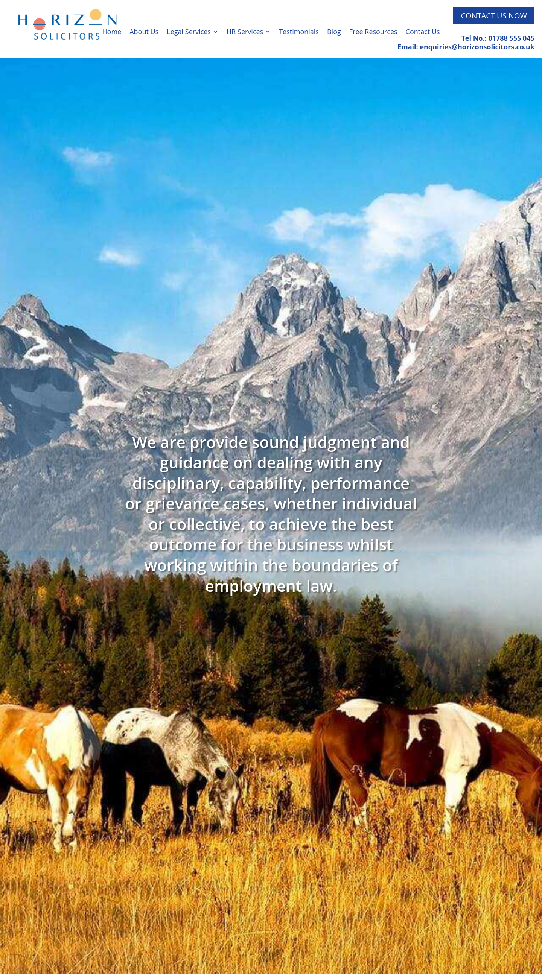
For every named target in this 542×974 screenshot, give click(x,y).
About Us (143, 32)
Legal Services (189, 32)
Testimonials (299, 32)
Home (111, 32)
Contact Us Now (494, 16)
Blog (334, 32)
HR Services (245, 32)
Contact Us (423, 32)
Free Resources (373, 32)
